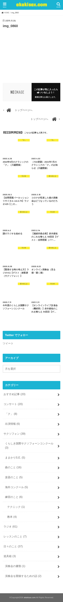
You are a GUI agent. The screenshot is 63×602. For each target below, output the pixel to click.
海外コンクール (16, 487)
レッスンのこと (15, 536)
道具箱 (10, 556)
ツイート (8, 343)
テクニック (16, 506)
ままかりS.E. (15, 457)
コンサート (13, 404)
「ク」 (11, 413)
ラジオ (10, 526)
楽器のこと (14, 477)
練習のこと (14, 496)
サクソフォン (14, 433)
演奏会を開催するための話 (23, 575)
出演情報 (12, 423)
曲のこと (13, 467)
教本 (12, 516)
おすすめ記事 (14, 394)
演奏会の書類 (15, 566)
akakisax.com (31, 4)
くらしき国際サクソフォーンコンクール (29, 445)
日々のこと (13, 546)
